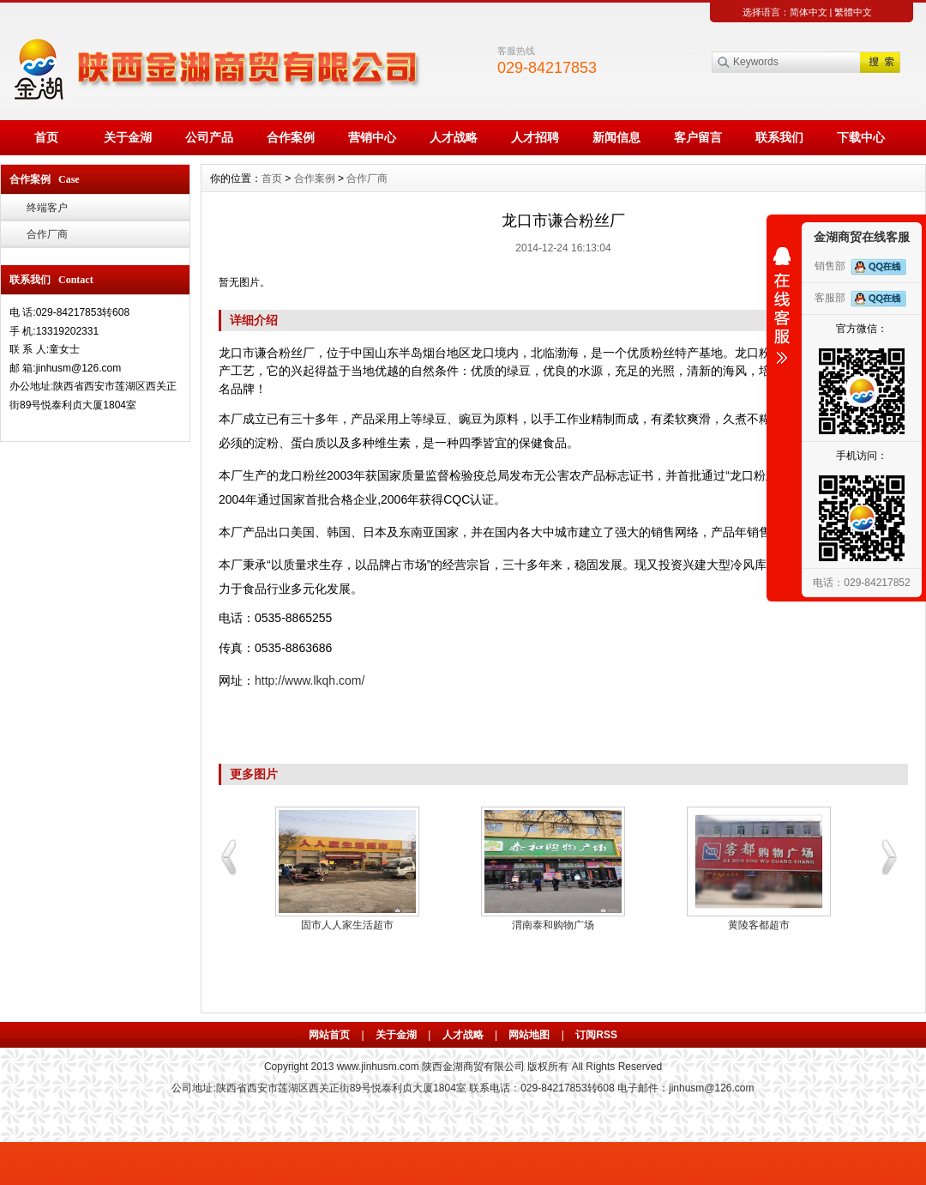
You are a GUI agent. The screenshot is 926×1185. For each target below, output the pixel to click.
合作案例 (291, 137)
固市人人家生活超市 (347, 925)
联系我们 (779, 137)
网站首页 (329, 1035)
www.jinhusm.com (378, 1067)
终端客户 (47, 208)
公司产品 (209, 137)
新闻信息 (616, 137)
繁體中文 (853, 12)
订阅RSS (596, 1035)
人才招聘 (535, 137)
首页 (46, 137)
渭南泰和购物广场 (553, 925)
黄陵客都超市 (759, 925)
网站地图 (529, 1035)
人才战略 (454, 137)
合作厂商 (47, 234)
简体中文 (808, 12)
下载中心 (861, 137)
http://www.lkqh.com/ (309, 680)
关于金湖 (128, 137)
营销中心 (372, 137)
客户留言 (698, 137)
